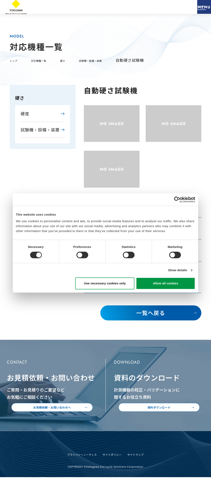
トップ (16, 60)
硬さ (78, 60)
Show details (177, 270)
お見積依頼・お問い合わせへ (58, 411)
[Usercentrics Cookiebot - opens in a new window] (177, 199)
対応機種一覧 (47, 60)
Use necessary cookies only (105, 283)
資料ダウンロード (171, 411)
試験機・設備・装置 (113, 60)
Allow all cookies (165, 283)
